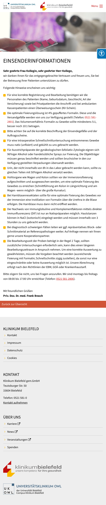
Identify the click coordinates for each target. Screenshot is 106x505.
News (10, 432)
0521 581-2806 (65, 279)
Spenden (12, 447)
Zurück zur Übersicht (14, 304)
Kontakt (12, 335)
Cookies (12, 358)
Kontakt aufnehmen (15, 403)
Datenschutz (15, 350)
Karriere (12, 424)
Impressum (14, 343)
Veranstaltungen (17, 440)
